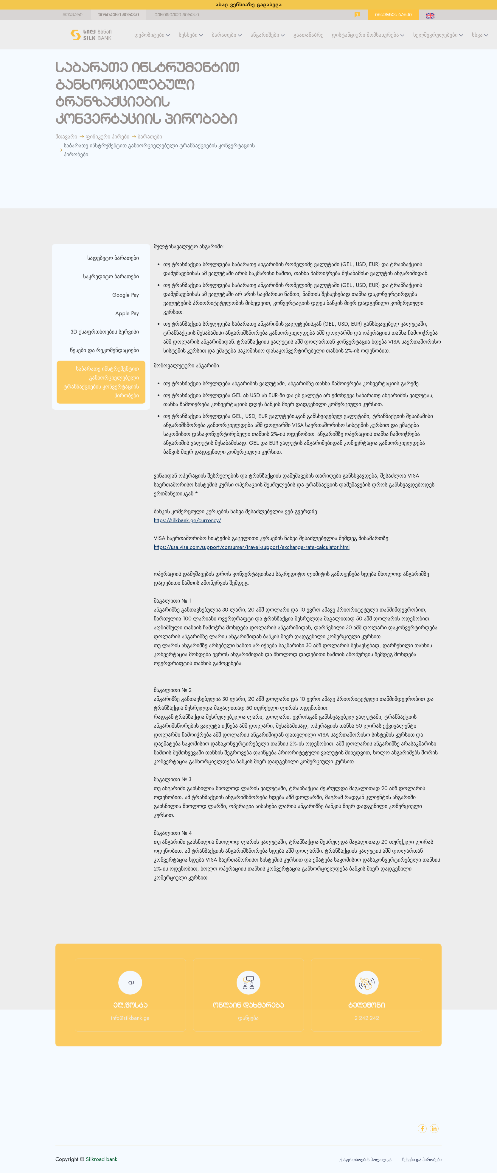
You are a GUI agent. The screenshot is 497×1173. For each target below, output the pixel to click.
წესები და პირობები (422, 1160)
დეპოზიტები (149, 34)
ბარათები (224, 34)
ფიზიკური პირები (118, 15)
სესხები (188, 34)
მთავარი (73, 15)
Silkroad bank (101, 1159)
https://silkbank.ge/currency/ (187, 520)
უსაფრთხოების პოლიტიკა (365, 1160)
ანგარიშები (265, 34)
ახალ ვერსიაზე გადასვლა (248, 5)
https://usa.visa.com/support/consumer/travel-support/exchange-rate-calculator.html (252, 547)
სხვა (477, 34)
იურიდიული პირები (177, 15)
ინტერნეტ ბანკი (393, 15)
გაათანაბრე (308, 34)
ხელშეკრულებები (435, 34)
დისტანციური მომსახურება (365, 34)
